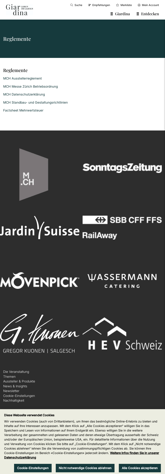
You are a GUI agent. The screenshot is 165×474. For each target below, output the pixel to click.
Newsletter (11, 391)
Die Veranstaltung (16, 372)
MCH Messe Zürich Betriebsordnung (30, 86)
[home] (19, 10)
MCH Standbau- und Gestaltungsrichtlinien (35, 102)
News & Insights (15, 386)
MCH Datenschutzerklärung (24, 94)
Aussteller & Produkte (19, 381)
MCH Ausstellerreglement (22, 78)
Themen (9, 376)
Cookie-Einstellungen (19, 396)
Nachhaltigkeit (13, 400)
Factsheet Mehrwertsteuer (23, 110)
